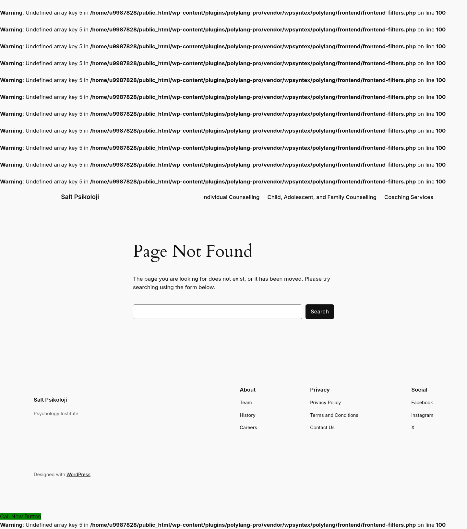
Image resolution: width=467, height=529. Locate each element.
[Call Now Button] (20, 516)
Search (320, 311)
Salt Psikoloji (80, 197)
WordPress (78, 474)
